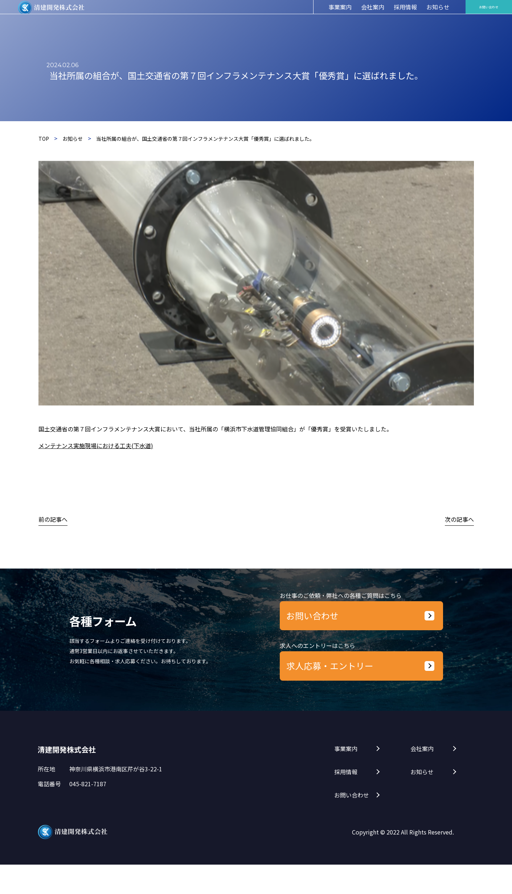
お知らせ (422, 801)
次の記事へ (459, 519)
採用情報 (345, 801)
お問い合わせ (351, 824)
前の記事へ (52, 519)
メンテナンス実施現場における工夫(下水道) (95, 445)
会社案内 (422, 778)
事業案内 (345, 778)
